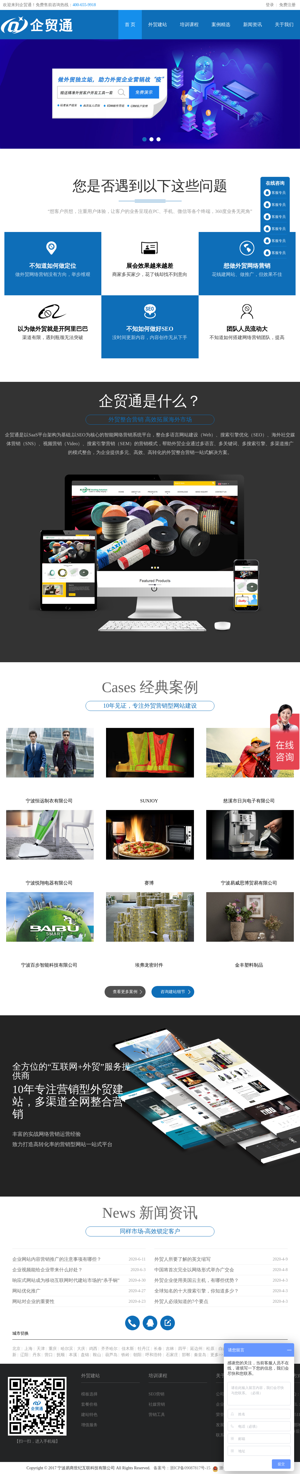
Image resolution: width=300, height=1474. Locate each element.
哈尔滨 (67, 1348)
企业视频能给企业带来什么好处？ (47, 1269)
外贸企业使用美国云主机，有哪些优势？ (196, 1280)
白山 (223, 1348)
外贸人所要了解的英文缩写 (182, 1259)
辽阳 (24, 1355)
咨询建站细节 (173, 992)
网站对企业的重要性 (33, 1301)
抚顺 (61, 1355)
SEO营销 (156, 1394)
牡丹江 (144, 1348)
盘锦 (85, 1355)
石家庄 (172, 1355)
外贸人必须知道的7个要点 (181, 1301)
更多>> (216, 1355)
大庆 (81, 1348)
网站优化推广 (26, 1290)
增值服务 (89, 1425)
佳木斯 (128, 1348)
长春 (158, 1348)
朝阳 (137, 1355)
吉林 (170, 1348)
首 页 (130, 24)
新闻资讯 (252, 24)
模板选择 (89, 1394)
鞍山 (97, 1355)
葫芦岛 (111, 1355)
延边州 (196, 1348)
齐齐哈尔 (109, 1348)
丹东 (37, 1355)
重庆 (53, 1348)
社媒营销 (157, 1404)
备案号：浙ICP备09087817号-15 (183, 1468)
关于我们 (284, 24)
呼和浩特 (153, 1355)
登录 (270, 5)
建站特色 (89, 1414)
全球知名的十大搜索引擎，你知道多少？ (196, 1290)
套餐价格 (89, 1404)
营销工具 (157, 1414)
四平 (182, 1348)
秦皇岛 (200, 1355)
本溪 (73, 1355)
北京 (16, 1348)
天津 (41, 1348)
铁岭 (125, 1355)
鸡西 (93, 1348)
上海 (28, 1348)
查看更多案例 (125, 992)
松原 (210, 1348)
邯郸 (186, 1355)
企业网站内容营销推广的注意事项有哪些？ (56, 1259)
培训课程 (189, 24)
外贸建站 (157, 24)
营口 (49, 1355)
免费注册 (287, 5)
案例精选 (221, 24)
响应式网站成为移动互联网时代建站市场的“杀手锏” (66, 1280)
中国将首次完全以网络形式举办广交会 (194, 1269)
